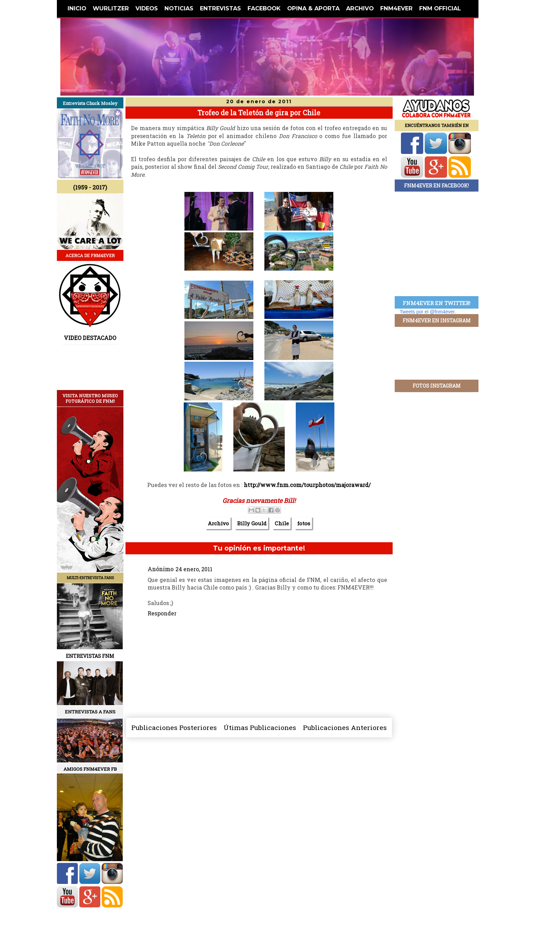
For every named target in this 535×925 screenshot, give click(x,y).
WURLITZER (111, 8)
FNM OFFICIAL (440, 8)
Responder (162, 613)
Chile (282, 523)
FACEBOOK (264, 8)
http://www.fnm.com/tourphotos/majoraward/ (307, 484)
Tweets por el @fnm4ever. (428, 311)
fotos (303, 523)
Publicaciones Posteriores (174, 727)
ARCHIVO (360, 8)
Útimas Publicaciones (260, 727)
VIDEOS (146, 8)
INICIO (77, 8)
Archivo (218, 523)
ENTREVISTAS (220, 8)
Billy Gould (251, 523)
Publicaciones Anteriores (345, 727)
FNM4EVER (396, 8)
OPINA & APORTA (313, 8)
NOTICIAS (178, 8)
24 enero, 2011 (193, 569)
